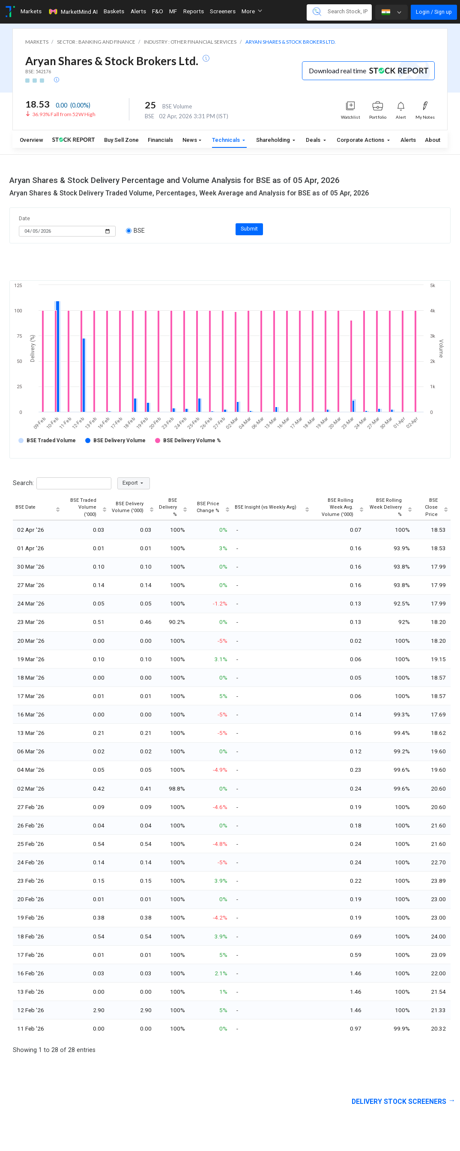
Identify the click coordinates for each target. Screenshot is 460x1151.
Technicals (226, 140)
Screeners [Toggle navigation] (223, 11)
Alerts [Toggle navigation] (138, 11)
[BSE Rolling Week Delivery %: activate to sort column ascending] (390, 508)
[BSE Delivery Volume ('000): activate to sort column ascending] (132, 508)
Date (24, 219)
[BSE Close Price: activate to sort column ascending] (433, 508)
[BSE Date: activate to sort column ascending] (38, 508)
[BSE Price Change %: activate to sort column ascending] (211, 508)
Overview (31, 140)
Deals (314, 140)
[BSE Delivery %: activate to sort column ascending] (173, 508)
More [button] (252, 11)
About (432, 140)
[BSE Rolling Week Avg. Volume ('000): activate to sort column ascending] (339, 508)
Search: (62, 483)
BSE (135, 230)
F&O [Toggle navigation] (157, 11)
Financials (160, 140)
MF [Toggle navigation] (173, 11)
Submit (249, 228)
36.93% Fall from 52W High (64, 114)
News (189, 140)
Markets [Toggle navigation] (31, 11)
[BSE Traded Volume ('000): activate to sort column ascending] (86, 508)
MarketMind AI (73, 11)
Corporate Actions (361, 140)
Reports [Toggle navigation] (193, 11)
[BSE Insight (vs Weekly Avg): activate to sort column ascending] (272, 508)
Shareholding (273, 140)
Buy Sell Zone (121, 140)
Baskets (114, 11)
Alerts (408, 140)
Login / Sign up (434, 12)
